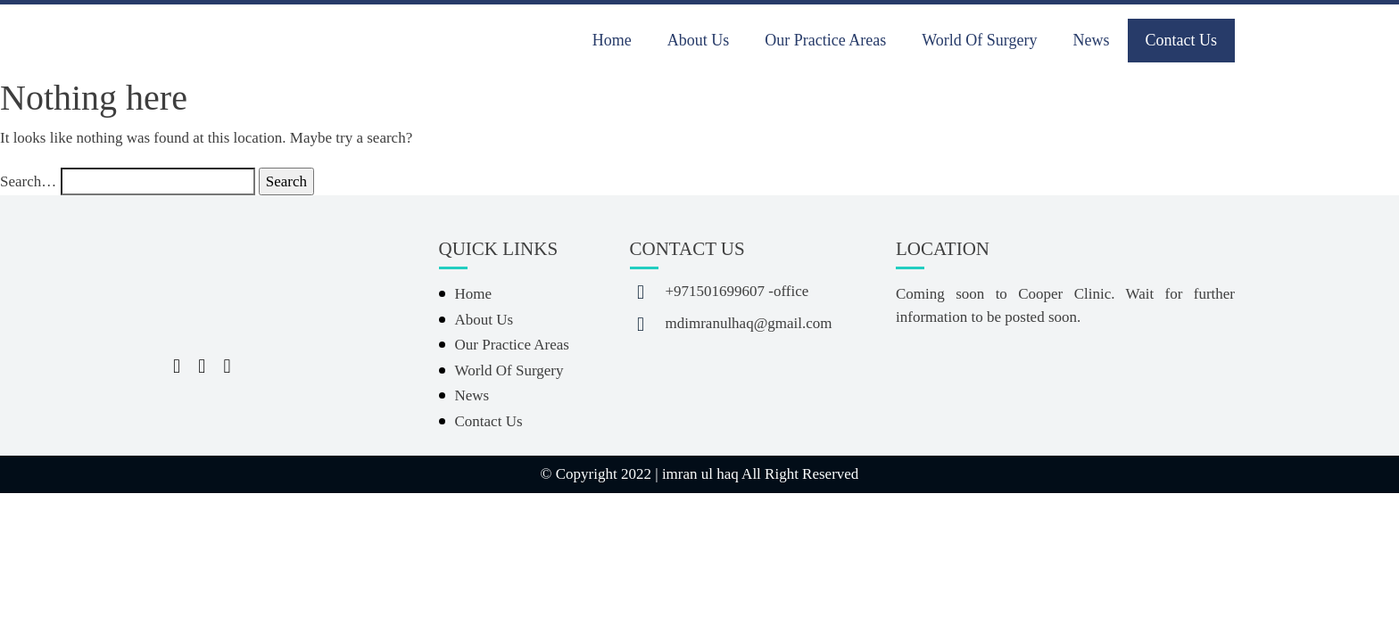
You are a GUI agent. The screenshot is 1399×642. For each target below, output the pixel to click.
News (1091, 40)
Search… (28, 181)
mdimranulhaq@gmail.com (749, 323)
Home (612, 40)
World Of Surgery (979, 40)
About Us (698, 40)
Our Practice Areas (825, 40)
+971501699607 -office (737, 291)
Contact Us (1182, 40)
